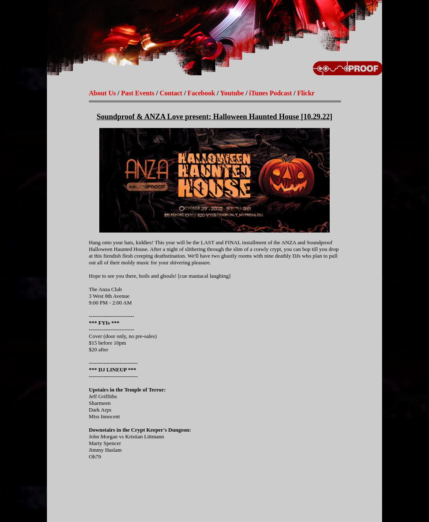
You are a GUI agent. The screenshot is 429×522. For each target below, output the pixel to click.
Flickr (306, 93)
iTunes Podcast (270, 93)
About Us (102, 93)
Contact (171, 93)
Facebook (201, 93)
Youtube (232, 93)
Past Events (138, 93)
